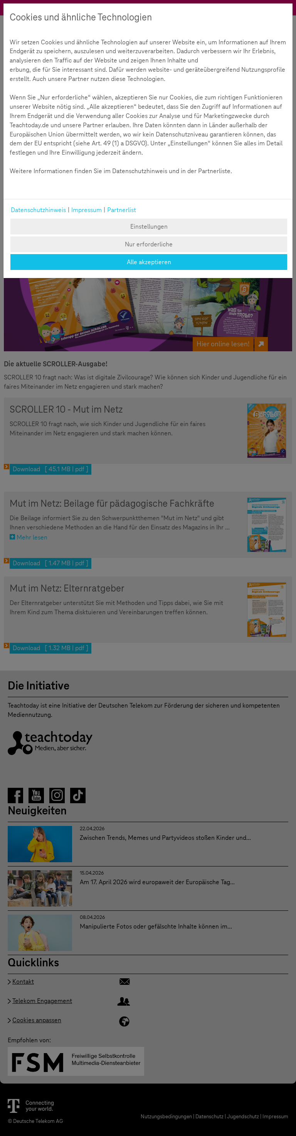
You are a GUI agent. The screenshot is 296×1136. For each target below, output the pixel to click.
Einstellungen (149, 226)
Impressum (86, 210)
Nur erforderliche (149, 244)
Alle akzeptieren (149, 262)
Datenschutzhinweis (38, 210)
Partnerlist (121, 210)
